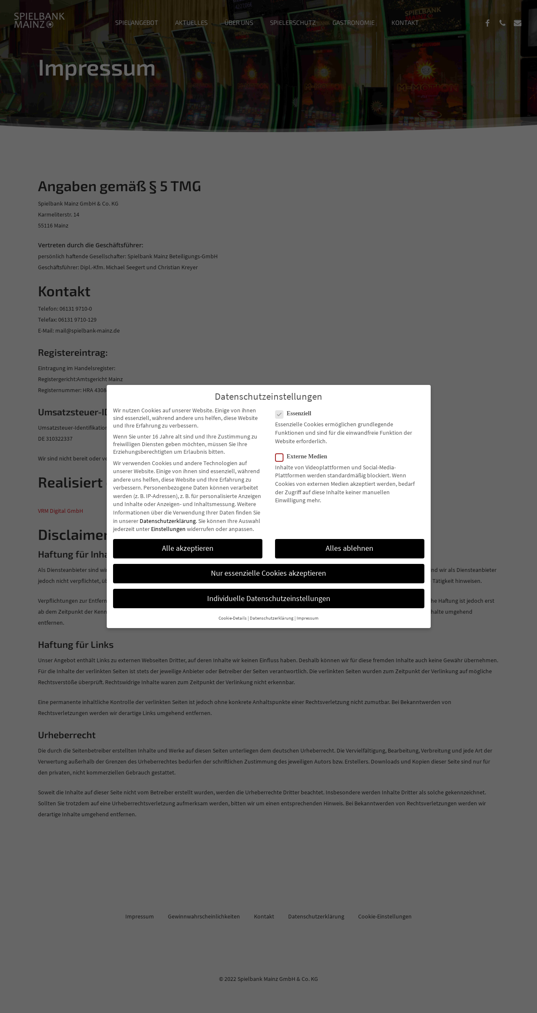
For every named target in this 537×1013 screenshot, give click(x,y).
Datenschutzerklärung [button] (272, 618)
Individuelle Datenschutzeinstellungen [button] (268, 598)
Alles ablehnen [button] (349, 548)
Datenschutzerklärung (168, 521)
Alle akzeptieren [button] (187, 548)
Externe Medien (305, 456)
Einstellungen (168, 529)
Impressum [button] (307, 618)
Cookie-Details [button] (233, 618)
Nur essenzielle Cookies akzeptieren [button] (268, 573)
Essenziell (296, 413)
